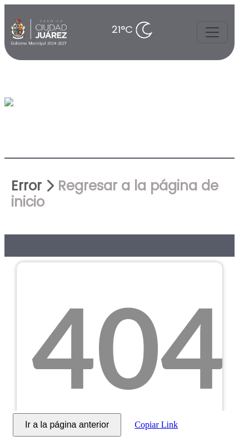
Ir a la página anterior (67, 424)
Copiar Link (156, 424)
